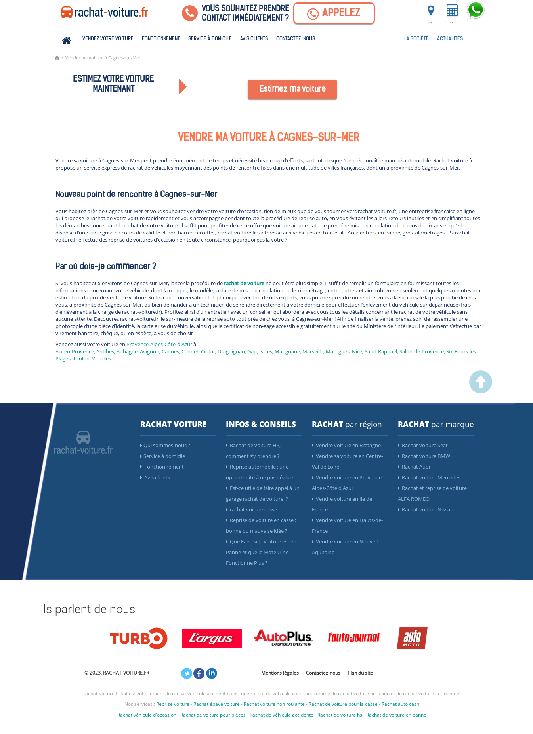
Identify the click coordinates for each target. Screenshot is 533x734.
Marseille (312, 351)
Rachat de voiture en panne (396, 714)
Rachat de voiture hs (339, 714)
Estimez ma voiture (293, 89)
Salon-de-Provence (421, 351)
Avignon (149, 351)
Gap (252, 351)
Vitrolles (101, 358)
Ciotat (208, 351)
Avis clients (254, 39)
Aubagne (127, 351)
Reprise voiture (172, 704)
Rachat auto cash (400, 704)
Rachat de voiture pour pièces (213, 714)
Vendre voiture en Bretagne (346, 445)
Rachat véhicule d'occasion (146, 714)
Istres (265, 351)
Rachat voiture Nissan (425, 509)
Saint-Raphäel (381, 351)
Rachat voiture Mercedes (429, 477)
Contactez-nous (295, 39)
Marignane (287, 351)
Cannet (190, 351)
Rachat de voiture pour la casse (343, 704)
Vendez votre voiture (108, 39)
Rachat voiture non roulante (274, 704)
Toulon (81, 358)
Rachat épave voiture (216, 704)
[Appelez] (334, 13)
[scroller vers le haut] (481, 391)
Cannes (170, 351)
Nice (357, 351)
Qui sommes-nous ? (165, 445)
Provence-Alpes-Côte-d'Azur (159, 344)
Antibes (105, 351)
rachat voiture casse (251, 509)
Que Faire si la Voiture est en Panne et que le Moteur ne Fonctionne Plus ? (261, 552)
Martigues (338, 351)
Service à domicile (210, 39)
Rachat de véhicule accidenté (281, 714)
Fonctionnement (161, 39)
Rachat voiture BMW (424, 455)
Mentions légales (280, 672)
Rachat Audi (414, 466)
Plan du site (360, 672)
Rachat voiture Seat (423, 445)
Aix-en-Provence (74, 351)
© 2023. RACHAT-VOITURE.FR (116, 672)
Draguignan (231, 351)
